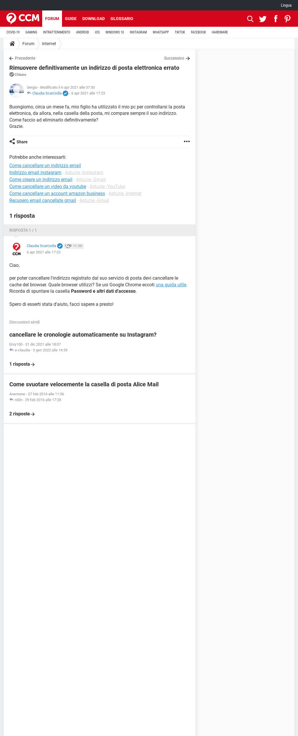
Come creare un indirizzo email (40, 179)
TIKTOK (180, 32)
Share (22, 142)
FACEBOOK (198, 32)
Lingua (286, 5)
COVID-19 (12, 32)
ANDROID (82, 32)
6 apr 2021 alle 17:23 (88, 93)
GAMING (31, 32)
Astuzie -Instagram (84, 172)
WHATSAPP (161, 32)
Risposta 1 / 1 (23, 230)
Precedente (25, 58)
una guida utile (171, 284)
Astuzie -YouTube (107, 186)
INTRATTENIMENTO (56, 32)
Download (93, 18)
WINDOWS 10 (114, 32)
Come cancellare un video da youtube (47, 186)
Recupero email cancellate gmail (42, 200)
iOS (97, 32)
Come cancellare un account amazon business (57, 193)
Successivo (174, 58)
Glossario (122, 18)
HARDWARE (220, 32)
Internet (49, 43)
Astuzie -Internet (125, 193)
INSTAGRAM (138, 32)
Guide (71, 18)
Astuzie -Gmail (91, 179)
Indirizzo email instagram (35, 172)
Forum (52, 18)
